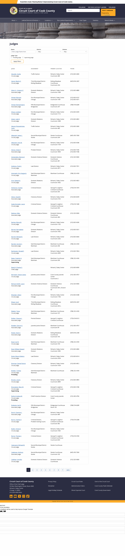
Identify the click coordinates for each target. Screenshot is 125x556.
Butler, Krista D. (16, 429)
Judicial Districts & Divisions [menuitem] (30, 20)
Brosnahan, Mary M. (17, 387)
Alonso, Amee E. (16, 150)
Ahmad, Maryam (16, 97)
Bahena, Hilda (15, 213)
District (39, 49)
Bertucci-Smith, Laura (17, 284)
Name (12, 49)
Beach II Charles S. (16, 267)
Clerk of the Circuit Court (102, 481)
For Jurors (82, 7)
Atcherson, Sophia (16, 188)
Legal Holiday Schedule (55, 490)
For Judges (112, 7)
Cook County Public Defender (104, 486)
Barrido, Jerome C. (16, 244)
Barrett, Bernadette (17, 229)
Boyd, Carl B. (15, 342)
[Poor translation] (4, 511)
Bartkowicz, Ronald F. (17, 251)
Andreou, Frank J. (16, 166)
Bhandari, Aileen (16, 295)
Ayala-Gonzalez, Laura (18, 204)
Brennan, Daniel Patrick (18, 363)
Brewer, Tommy (16, 371)
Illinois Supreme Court (78, 490)
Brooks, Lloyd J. (16, 380)
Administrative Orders (78, 486)
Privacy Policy (52, 481)
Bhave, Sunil (15, 302)
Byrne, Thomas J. (16, 436)
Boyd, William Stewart (17, 349)
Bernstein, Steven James (18, 275)
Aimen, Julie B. (15, 119)
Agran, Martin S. (16, 81)
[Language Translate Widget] (108, 10)
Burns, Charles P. (16, 420)
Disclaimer (51, 486)
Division (65, 49)
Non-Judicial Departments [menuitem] (65, 20)
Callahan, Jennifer (16, 459)
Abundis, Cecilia (16, 74)
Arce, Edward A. (15, 180)
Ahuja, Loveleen (16, 112)
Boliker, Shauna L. (16, 318)
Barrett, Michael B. (17, 237)
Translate (105, 15)
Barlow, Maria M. (16, 222)
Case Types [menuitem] (82, 20)
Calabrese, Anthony (17, 452)
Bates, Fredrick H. (16, 258)
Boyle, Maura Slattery (17, 356)
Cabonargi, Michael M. (18, 445)
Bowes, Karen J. (16, 333)
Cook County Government (102, 490)
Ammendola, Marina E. (18, 157)
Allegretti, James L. (16, 135)
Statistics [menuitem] (95, 20)
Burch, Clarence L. (16, 412)
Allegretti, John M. (16, 143)
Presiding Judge (17, 57)
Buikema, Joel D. (16, 405)
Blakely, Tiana (15, 311)
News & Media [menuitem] (109, 20)
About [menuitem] (13, 20)
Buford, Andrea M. (16, 396)
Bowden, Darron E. (17, 326)
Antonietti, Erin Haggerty (19, 173)
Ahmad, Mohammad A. (18, 105)
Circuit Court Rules (77, 481)
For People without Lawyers (97, 7)
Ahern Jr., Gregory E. (17, 90)
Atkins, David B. (16, 197)
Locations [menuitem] (48, 20)
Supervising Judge (28, 57)
